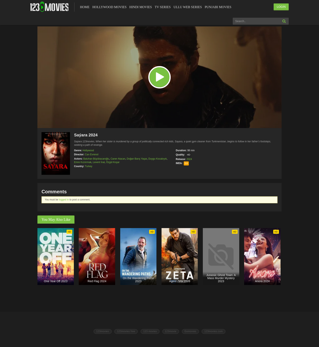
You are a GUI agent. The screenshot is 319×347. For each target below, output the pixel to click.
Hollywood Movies (109, 7)
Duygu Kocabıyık (157, 158)
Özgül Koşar (112, 162)
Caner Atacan (117, 158)
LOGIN (281, 6)
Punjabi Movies (218, 7)
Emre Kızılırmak (82, 162)
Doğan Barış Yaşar (137, 158)
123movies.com (213, 331)
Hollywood (88, 150)
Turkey (88, 166)
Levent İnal (99, 162)
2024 (189, 159)
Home (85, 7)
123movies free (126, 331)
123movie (170, 331)
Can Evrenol (91, 154)
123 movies (150, 331)
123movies (102, 331)
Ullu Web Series (188, 7)
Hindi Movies (140, 7)
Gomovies (190, 331)
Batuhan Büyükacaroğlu (96, 158)
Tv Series (162, 7)
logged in (64, 199)
